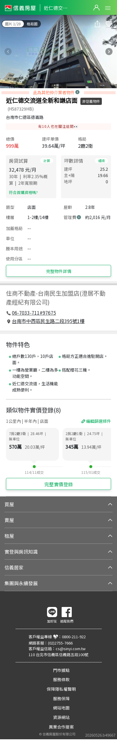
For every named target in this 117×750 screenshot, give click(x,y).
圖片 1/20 (13, 23)
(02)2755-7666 (60, 643)
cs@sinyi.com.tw (70, 648)
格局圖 (32, 23)
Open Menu (107, 8)
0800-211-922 (74, 636)
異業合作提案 (61, 727)
